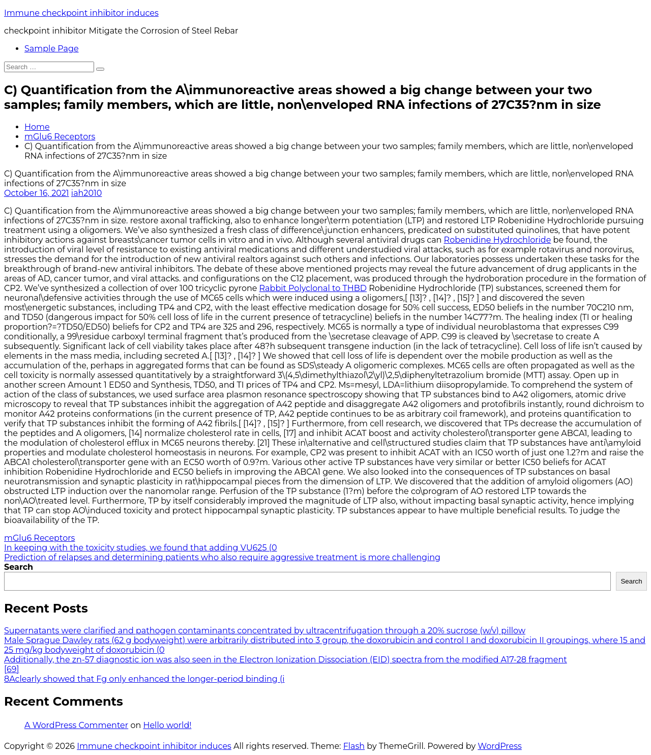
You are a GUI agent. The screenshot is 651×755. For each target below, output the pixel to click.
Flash (354, 746)
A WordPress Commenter (76, 725)
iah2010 (86, 193)
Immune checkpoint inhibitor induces (81, 13)
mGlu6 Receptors (59, 136)
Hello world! (167, 725)
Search (18, 567)
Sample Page (51, 48)
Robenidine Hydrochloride (497, 240)
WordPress (500, 746)
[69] (11, 669)
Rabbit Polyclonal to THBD (313, 288)
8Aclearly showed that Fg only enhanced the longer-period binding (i (144, 679)
